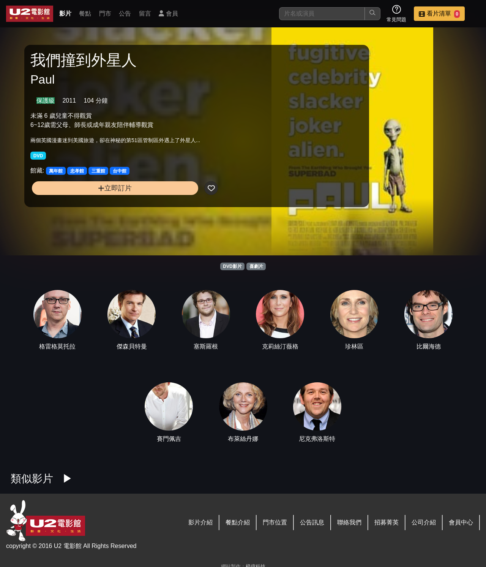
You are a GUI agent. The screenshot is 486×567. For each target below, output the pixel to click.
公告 (125, 13)
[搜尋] (322, 13)
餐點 (85, 13)
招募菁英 (386, 522)
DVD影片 (232, 266)
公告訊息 (312, 522)
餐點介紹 (238, 522)
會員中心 (461, 522)
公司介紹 (424, 522)
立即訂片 (84, 195)
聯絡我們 (349, 522)
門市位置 (275, 522)
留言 (145, 13)
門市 (105, 13)
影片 (65, 13)
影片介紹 (200, 522)
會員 (168, 13)
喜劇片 (256, 266)
